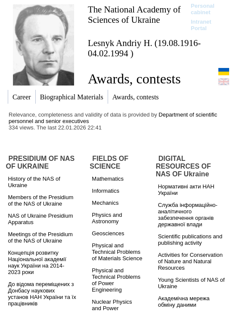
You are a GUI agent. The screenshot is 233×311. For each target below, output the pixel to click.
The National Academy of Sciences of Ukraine (134, 14)
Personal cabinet (202, 9)
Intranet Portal (201, 24)
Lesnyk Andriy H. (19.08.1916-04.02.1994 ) (144, 48)
